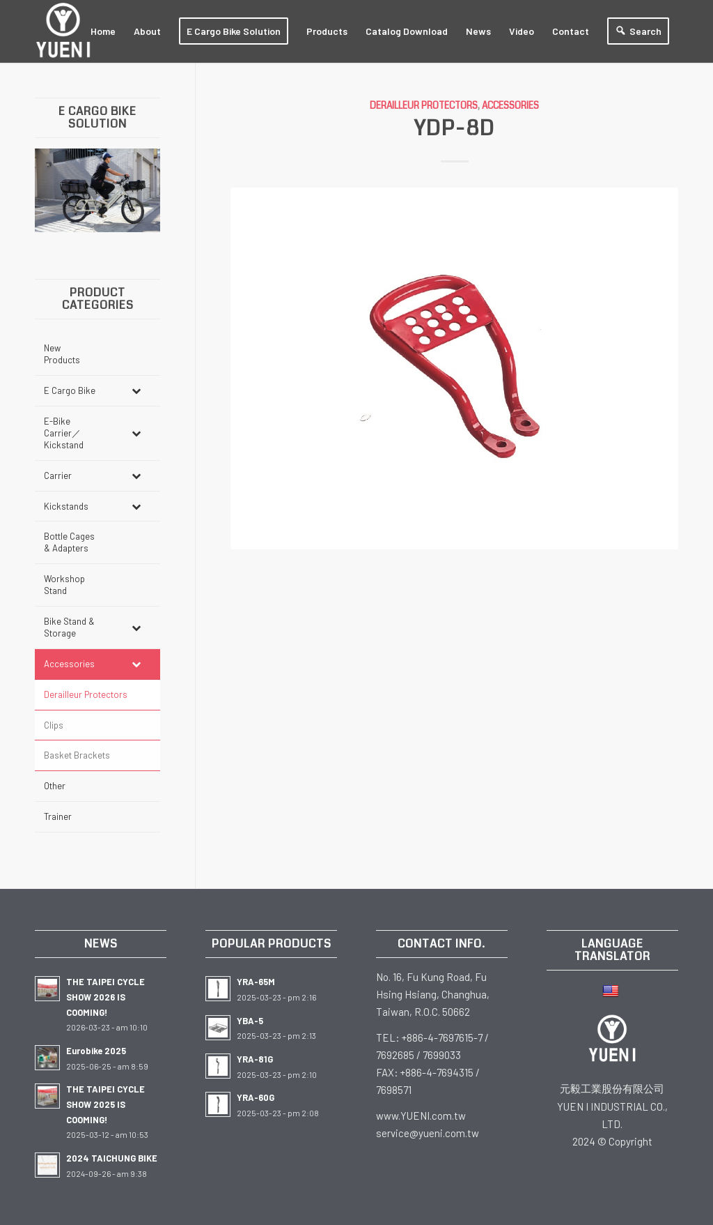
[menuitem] (103, 31)
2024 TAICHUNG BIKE (111, 1158)
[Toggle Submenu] (135, 391)
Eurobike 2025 (96, 1050)
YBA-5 (250, 1020)
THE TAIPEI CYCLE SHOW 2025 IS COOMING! (105, 1104)
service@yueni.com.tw (427, 1133)
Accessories (510, 105)
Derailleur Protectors (424, 105)
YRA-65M (256, 981)
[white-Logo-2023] (63, 31)
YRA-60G (255, 1097)
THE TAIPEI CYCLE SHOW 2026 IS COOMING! (105, 996)
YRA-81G (255, 1059)
